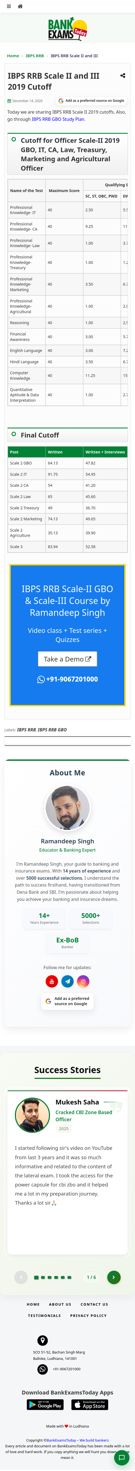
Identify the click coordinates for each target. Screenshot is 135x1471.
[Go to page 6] (69, 1278)
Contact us (94, 1305)
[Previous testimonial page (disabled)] (21, 1278)
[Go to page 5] (63, 1278)
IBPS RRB (35, 55)
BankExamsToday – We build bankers (78, 1441)
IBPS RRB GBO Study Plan (58, 119)
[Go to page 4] (56, 1278)
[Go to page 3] (49, 1278)
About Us (60, 1305)
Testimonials (44, 1316)
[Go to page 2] (43, 1278)
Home (13, 55)
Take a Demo (64, 658)
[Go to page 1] (36, 1278)
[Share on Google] (91, 101)
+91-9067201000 (71, 678)
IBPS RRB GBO (52, 730)
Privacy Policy (88, 1316)
